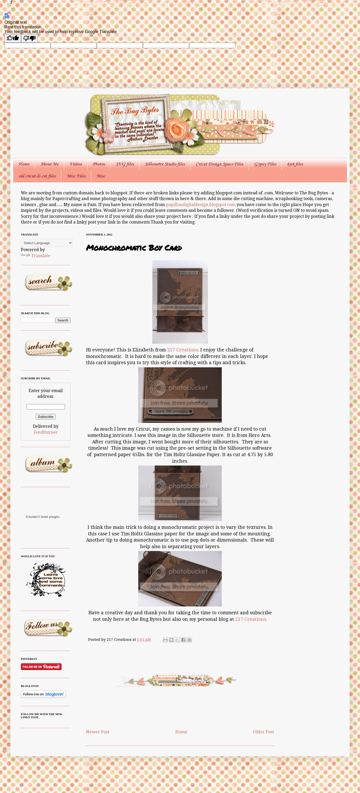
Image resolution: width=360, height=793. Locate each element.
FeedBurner (46, 432)
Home (23, 164)
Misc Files (76, 176)
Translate (35, 255)
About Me (49, 164)
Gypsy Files (265, 164)
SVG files (125, 164)
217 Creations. (251, 619)
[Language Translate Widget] (47, 243)
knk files (295, 164)
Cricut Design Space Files (219, 164)
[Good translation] (12, 38)
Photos (99, 164)
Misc (100, 176)
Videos (75, 164)
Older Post (263, 731)
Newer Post (97, 731)
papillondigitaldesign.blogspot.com (201, 204)
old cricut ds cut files (37, 176)
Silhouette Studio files (165, 164)
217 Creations (182, 349)
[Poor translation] (29, 38)
